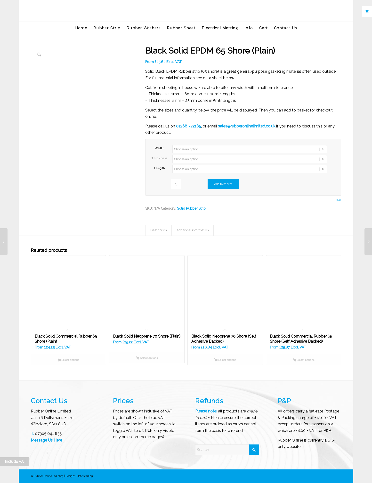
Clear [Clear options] (338, 200)
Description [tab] (158, 230)
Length (159, 168)
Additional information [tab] (193, 230)
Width (160, 148)
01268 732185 (188, 126)
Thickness (160, 158)
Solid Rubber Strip (191, 208)
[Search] (227, 449)
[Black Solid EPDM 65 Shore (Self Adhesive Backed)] (368, 241)
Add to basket (223, 184)
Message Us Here (46, 440)
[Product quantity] (176, 184)
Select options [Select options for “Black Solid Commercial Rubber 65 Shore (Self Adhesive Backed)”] (304, 360)
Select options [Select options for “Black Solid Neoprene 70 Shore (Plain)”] (147, 358)
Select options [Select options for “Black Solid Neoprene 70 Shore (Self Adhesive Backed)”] (225, 360)
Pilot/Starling (84, 476)
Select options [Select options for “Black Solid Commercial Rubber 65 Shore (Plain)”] (68, 360)
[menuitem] (81, 28)
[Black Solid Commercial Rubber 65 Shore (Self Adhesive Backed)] (4, 241)
